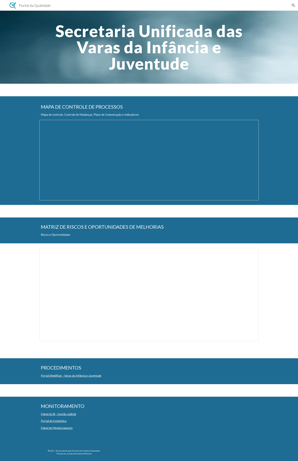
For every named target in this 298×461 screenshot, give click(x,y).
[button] (293, 5)
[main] (149, 47)
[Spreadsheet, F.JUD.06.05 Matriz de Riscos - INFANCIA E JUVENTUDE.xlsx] (149, 294)
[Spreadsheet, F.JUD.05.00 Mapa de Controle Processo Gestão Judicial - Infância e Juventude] (149, 160)
